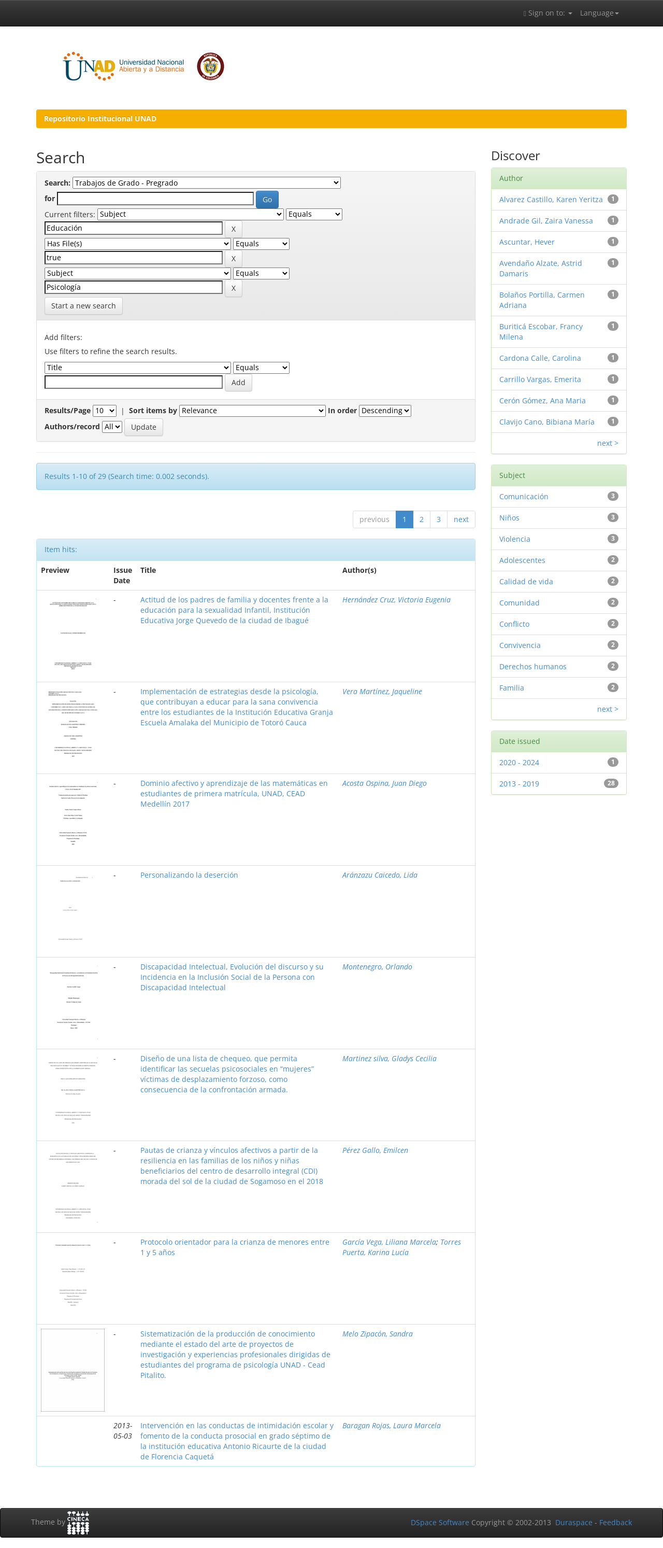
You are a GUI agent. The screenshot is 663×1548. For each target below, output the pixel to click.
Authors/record (72, 426)
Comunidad (519, 603)
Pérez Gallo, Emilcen (375, 1150)
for (50, 198)
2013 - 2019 (519, 784)
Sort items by (153, 410)
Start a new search (83, 306)
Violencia (514, 539)
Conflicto (514, 624)
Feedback (615, 1522)
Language (599, 13)
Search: (57, 183)
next (461, 519)
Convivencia (520, 645)
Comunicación (524, 496)
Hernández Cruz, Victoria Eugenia (396, 599)
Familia (511, 688)
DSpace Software (440, 1522)
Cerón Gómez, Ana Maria (542, 400)
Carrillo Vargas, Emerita (540, 379)
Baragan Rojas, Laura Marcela (391, 1425)
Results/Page (68, 410)
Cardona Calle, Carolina (540, 358)
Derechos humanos (533, 666)
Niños (509, 518)
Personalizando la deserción (189, 875)
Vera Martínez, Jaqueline (382, 691)
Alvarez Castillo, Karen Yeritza (551, 199)
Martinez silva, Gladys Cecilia (389, 1058)
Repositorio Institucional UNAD (100, 118)
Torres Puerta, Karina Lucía (401, 1247)
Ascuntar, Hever (527, 242)
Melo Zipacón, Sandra (377, 1334)
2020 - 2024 (519, 762)
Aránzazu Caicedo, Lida (379, 875)
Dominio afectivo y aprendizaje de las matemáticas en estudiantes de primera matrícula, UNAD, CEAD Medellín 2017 (234, 793)
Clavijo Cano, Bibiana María (547, 422)
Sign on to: (548, 13)
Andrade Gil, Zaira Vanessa (546, 221)
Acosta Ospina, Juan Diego (384, 783)
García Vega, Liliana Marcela (389, 1242)
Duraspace (574, 1522)
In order (342, 410)
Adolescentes (522, 560)
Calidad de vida (526, 581)
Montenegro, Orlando (377, 967)
